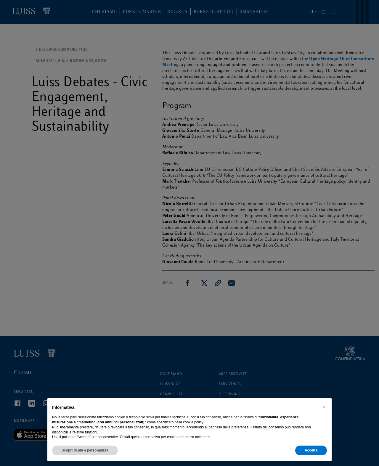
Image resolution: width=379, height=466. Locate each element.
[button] (324, 407)
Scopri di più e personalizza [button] (85, 450)
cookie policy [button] (193, 422)
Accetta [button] (311, 450)
